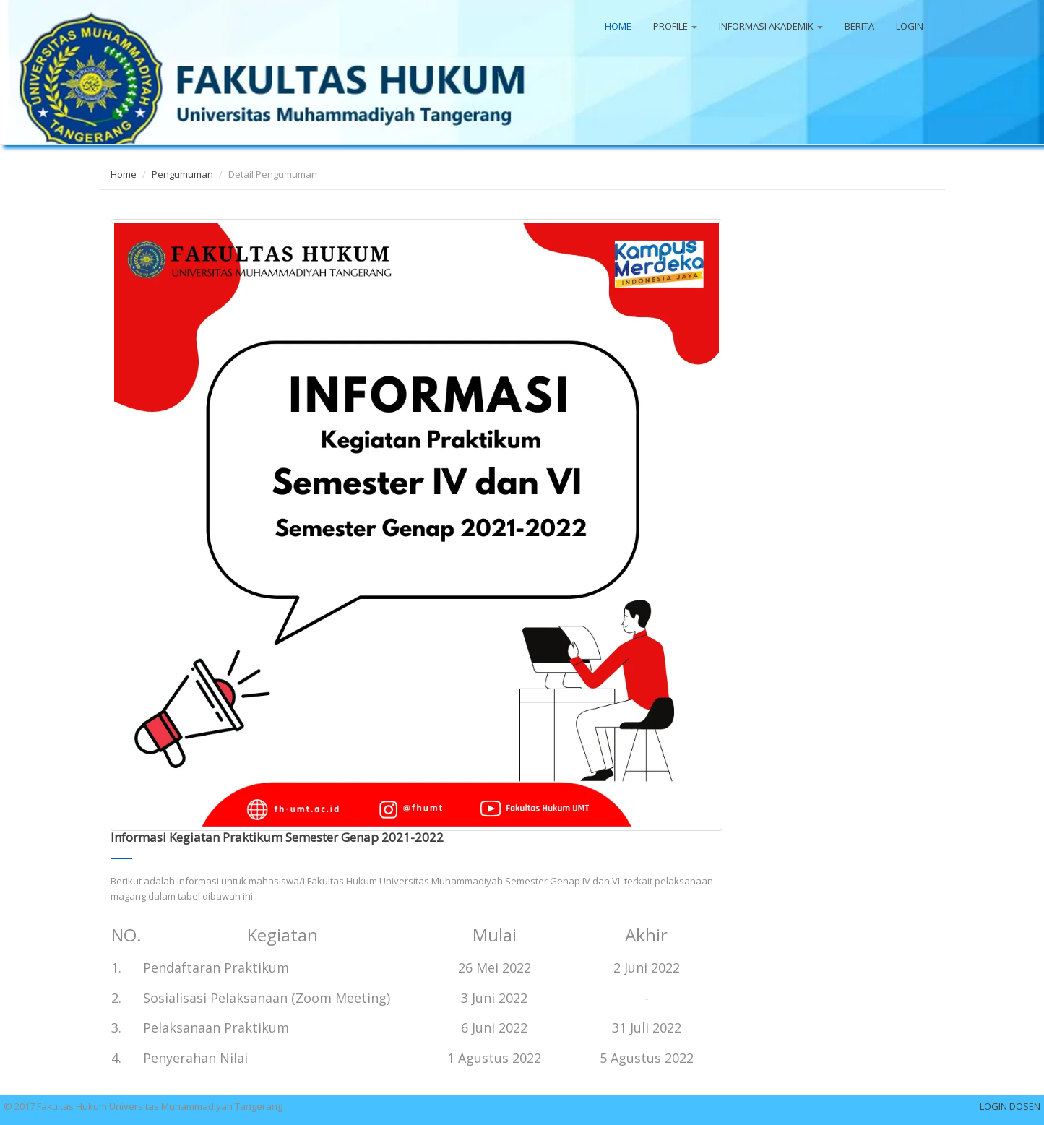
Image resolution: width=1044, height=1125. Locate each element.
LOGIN (909, 26)
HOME (618, 26)
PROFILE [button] (675, 26)
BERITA (859, 26)
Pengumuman (182, 174)
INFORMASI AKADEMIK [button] (771, 26)
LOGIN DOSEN (1010, 1106)
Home (124, 174)
